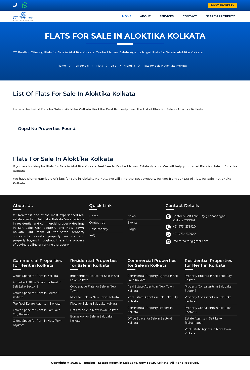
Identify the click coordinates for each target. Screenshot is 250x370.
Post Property (222, 5)
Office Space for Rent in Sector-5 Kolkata (36, 295)
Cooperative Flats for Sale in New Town (93, 289)
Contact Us (97, 222)
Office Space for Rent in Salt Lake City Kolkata (36, 312)
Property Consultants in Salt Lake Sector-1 (208, 289)
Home (126, 16)
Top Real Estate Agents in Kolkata (36, 303)
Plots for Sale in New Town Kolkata (94, 297)
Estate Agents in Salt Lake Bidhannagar (203, 321)
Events (132, 222)
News (131, 216)
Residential (81, 65)
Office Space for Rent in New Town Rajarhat (37, 323)
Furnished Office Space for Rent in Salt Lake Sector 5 (37, 284)
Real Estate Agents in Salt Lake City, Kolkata (152, 299)
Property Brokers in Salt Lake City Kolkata (208, 278)
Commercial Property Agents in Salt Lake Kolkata (152, 278)
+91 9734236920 (184, 226)
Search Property (220, 16)
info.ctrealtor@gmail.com (190, 241)
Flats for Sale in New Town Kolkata (94, 310)
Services (167, 16)
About (145, 16)
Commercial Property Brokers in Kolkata (150, 310)
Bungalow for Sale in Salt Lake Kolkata (91, 319)
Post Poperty (98, 229)
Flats (99, 65)
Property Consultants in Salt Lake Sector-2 (208, 299)
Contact (189, 16)
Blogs (131, 229)
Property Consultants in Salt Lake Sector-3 (208, 310)
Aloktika (129, 65)
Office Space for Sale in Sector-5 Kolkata (149, 321)
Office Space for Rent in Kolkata (35, 276)
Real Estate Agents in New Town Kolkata (150, 289)
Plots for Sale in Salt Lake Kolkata (93, 303)
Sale (113, 65)
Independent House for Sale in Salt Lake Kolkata (94, 278)
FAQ (92, 235)
